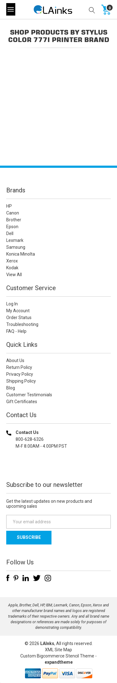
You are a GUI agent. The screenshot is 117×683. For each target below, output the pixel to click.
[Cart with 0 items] (106, 9)
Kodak (12, 267)
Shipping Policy (21, 381)
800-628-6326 (30, 439)
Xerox (12, 260)
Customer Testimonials (29, 394)
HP (9, 206)
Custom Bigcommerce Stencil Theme (57, 655)
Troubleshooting (22, 324)
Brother (13, 219)
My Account (18, 310)
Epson (12, 226)
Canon (12, 212)
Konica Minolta (20, 254)
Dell (9, 233)
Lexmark (14, 240)
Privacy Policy (19, 374)
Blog (10, 387)
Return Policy (19, 367)
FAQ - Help (16, 331)
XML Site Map (58, 649)
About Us (15, 360)
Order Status (19, 317)
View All (14, 274)
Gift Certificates (21, 401)
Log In (12, 303)
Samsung (15, 247)
